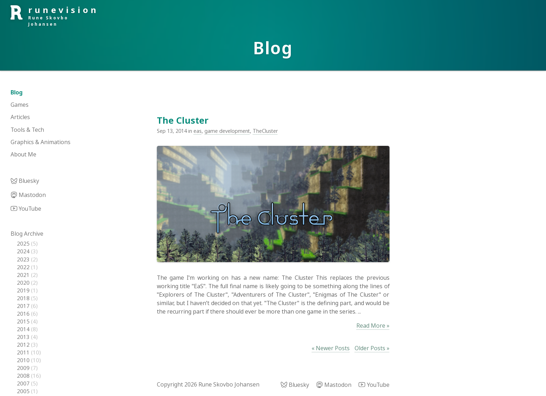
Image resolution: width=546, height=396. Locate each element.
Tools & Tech (27, 130)
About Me (23, 154)
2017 (24, 305)
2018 (24, 298)
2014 (24, 329)
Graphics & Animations (40, 142)
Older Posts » (372, 348)
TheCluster (265, 131)
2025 (24, 243)
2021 (24, 274)
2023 (24, 259)
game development (227, 131)
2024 (24, 251)
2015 (24, 321)
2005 (24, 391)
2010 (24, 360)
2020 (24, 282)
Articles (20, 117)
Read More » (372, 325)
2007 (24, 383)
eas (198, 131)
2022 (24, 267)
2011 (24, 352)
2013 (24, 336)
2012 (24, 344)
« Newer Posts (331, 348)
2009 (24, 367)
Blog (17, 92)
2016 (24, 313)
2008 (24, 375)
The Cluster (182, 120)
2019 (24, 290)
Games (20, 105)
